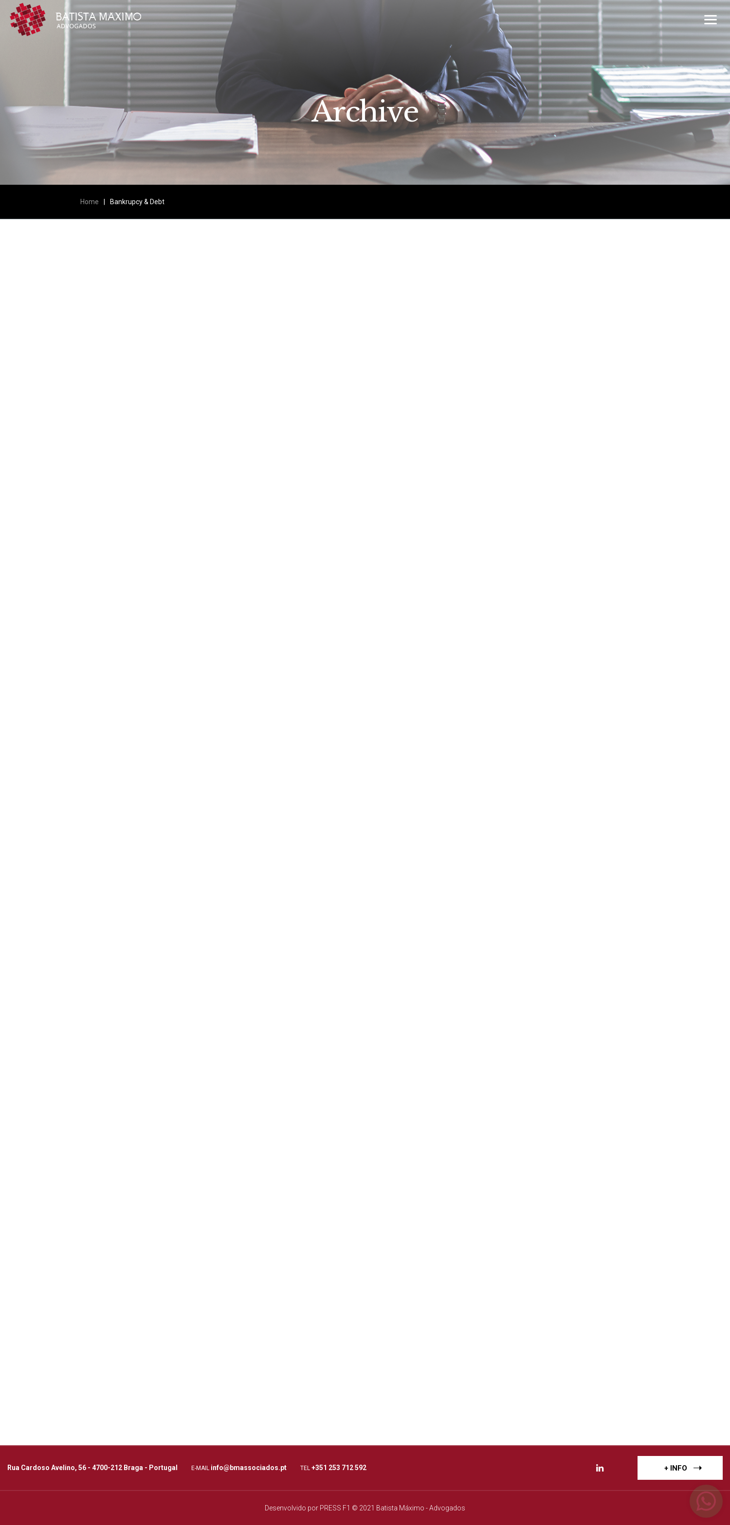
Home (89, 202)
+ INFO (683, 1467)
